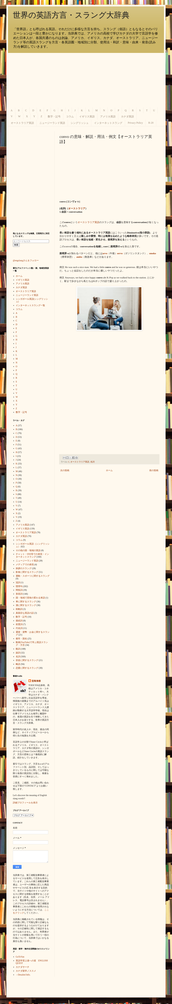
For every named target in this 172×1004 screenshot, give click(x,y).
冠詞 (18, 582)
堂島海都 (36, 681)
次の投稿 (64, 470)
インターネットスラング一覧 (30, 305)
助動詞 (19, 609)
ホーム (109, 470)
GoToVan (20, 957)
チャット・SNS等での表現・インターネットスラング (32, 555)
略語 (18, 664)
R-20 (151, 122)
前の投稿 (153, 470)
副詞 (18, 653)
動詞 (18, 649)
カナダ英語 (127, 116)
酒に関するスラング (26, 605)
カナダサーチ (22, 967)
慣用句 (19, 586)
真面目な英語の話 (25, 613)
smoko (152, 253)
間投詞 (19, 590)
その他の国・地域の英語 (28, 550)
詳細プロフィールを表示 (25, 802)
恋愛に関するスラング (27, 668)
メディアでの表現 (25, 564)
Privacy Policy (135, 122)
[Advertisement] (86, 80)
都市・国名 (21, 638)
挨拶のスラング (24, 568)
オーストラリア (76, 208)
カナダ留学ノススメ (26, 971)
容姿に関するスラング (27, 660)
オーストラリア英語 (22, 123)
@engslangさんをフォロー (26, 260)
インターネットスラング (108, 123)
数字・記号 (54, 116)
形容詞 (19, 594)
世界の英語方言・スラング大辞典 (71, 15)
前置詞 (19, 624)
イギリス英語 (87, 116)
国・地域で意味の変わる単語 (30, 598)
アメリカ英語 (108, 116)
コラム (70, 116)
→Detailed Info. (23, 975)
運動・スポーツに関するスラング (33, 576)
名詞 (92, 462)
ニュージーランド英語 (52, 123)
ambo (79, 256)
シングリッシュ (80, 123)
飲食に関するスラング (27, 572)
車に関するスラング (26, 601)
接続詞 (19, 620)
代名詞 (19, 628)
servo (120, 253)
